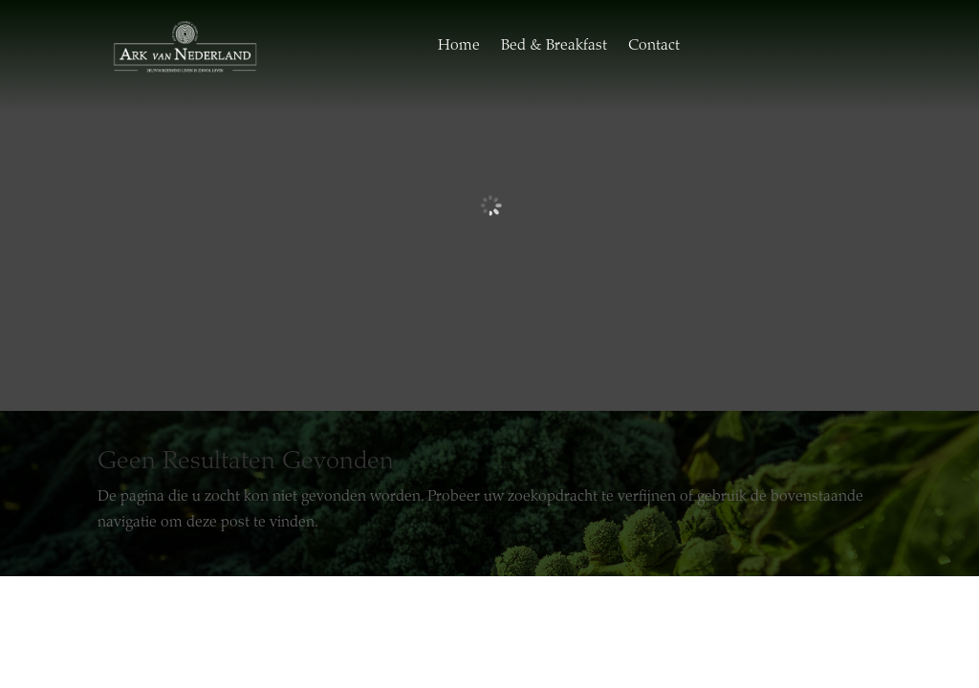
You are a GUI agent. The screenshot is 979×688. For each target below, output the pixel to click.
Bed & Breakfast (554, 46)
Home (459, 46)
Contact (654, 46)
